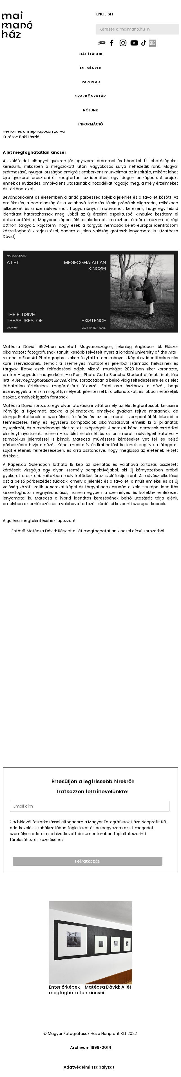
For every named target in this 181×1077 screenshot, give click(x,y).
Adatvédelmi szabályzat (89, 1067)
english (104, 14)
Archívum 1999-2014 (90, 1047)
